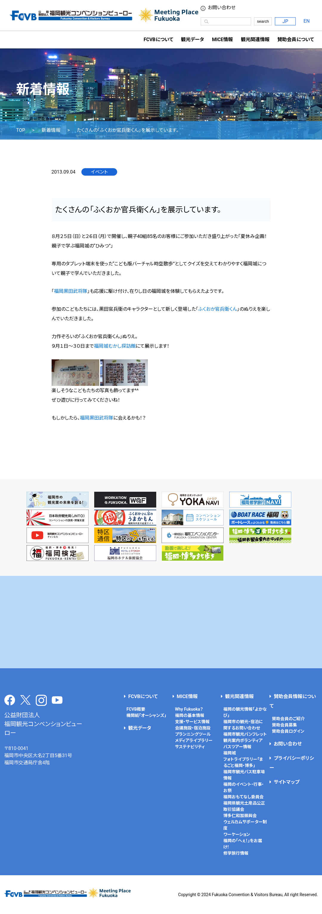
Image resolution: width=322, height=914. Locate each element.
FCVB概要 (135, 709)
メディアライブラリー (194, 740)
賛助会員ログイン (288, 731)
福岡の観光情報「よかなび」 (245, 712)
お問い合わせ (222, 7)
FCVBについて (143, 696)
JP (285, 21)
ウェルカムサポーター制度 (245, 825)
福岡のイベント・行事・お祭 (243, 787)
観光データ (192, 39)
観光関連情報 (239, 696)
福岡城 (229, 753)
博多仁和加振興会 (240, 815)
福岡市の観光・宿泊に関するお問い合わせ (243, 724)
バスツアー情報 (237, 746)
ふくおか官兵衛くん (217, 309)
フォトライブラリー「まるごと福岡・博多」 (243, 762)
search (263, 21)
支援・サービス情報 (192, 721)
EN (307, 21)
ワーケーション (236, 834)
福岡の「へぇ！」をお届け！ (242, 843)
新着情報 (51, 130)
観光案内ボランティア (243, 740)
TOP (20, 130)
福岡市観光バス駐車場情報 (244, 774)
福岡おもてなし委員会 (243, 796)
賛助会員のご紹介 (288, 718)
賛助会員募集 (284, 725)
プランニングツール (193, 734)
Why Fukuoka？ (189, 709)
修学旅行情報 (235, 853)
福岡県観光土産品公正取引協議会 (244, 806)
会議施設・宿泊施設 (192, 728)
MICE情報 (222, 39)
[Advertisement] (161, 622)
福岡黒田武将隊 (70, 291)
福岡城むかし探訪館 (115, 346)
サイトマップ (286, 782)
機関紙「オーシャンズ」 (146, 715)
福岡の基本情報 (189, 715)
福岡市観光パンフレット (245, 734)
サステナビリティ (190, 746)
